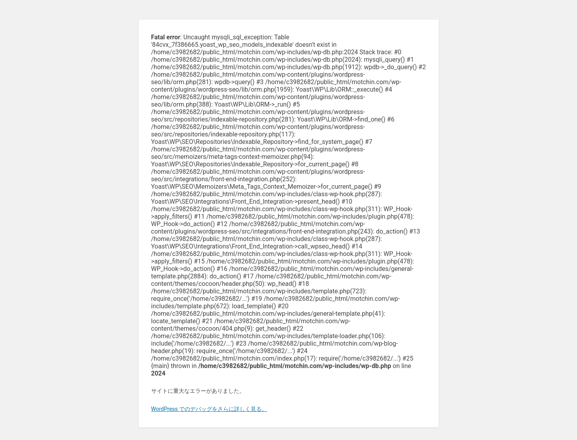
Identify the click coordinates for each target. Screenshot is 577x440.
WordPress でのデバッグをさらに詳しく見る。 (209, 409)
